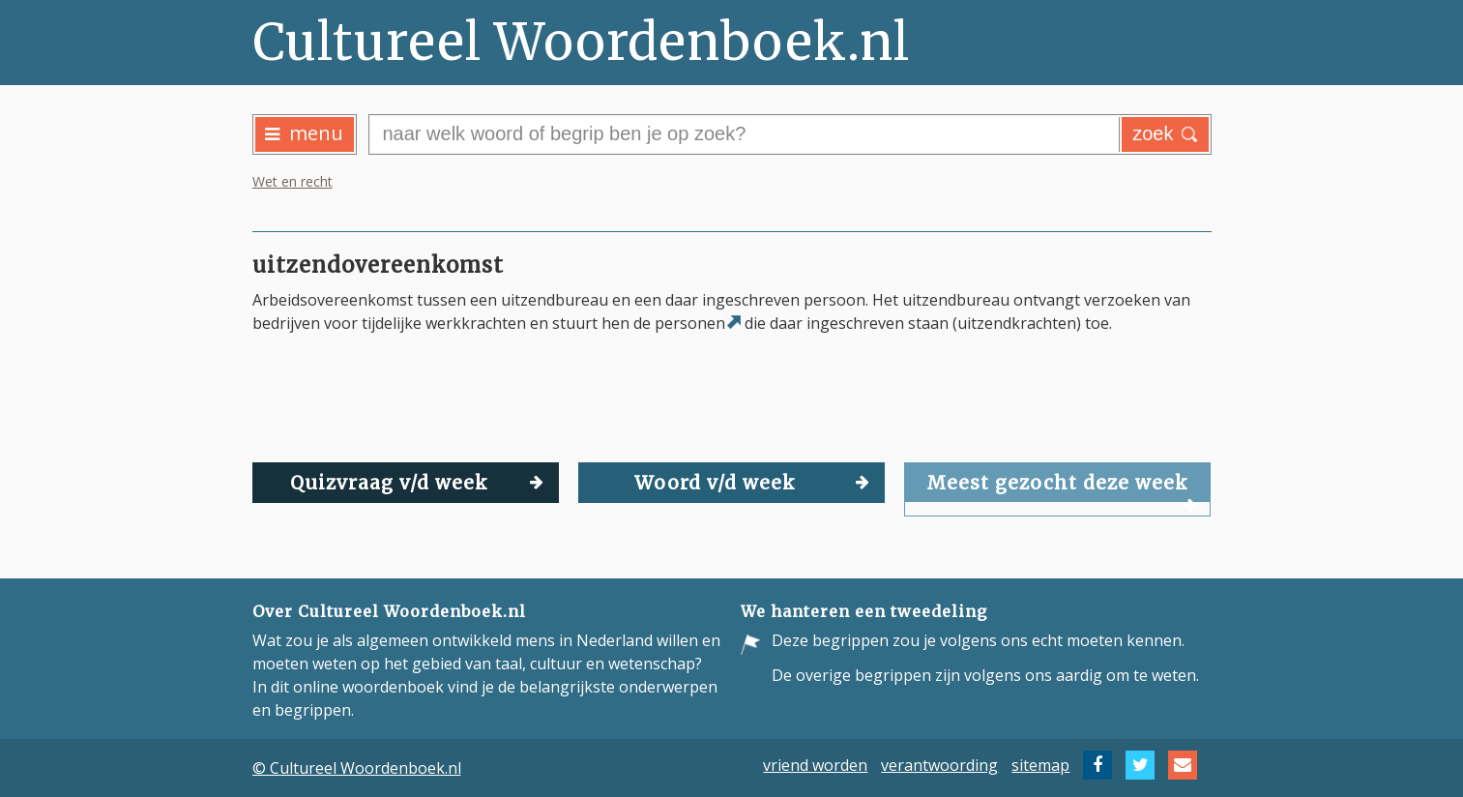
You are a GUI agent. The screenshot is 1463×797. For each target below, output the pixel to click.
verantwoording (939, 765)
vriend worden (815, 765)
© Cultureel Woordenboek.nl (356, 768)
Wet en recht (292, 181)
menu (304, 133)
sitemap (1040, 765)
